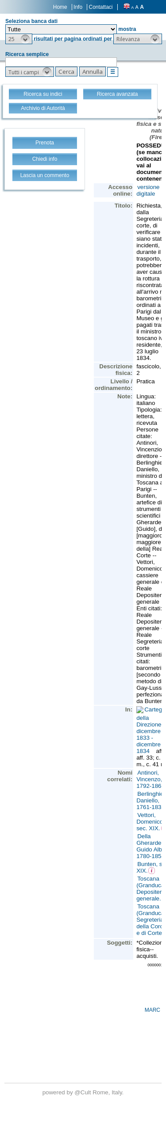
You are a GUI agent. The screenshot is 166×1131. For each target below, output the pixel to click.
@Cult (83, 1092)
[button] (18, 39)
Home (60, 7)
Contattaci (100, 7)
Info (77, 7)
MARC (152, 1010)
